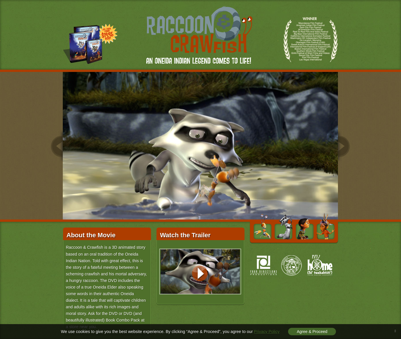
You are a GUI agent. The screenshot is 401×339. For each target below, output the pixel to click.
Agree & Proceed (312, 331)
